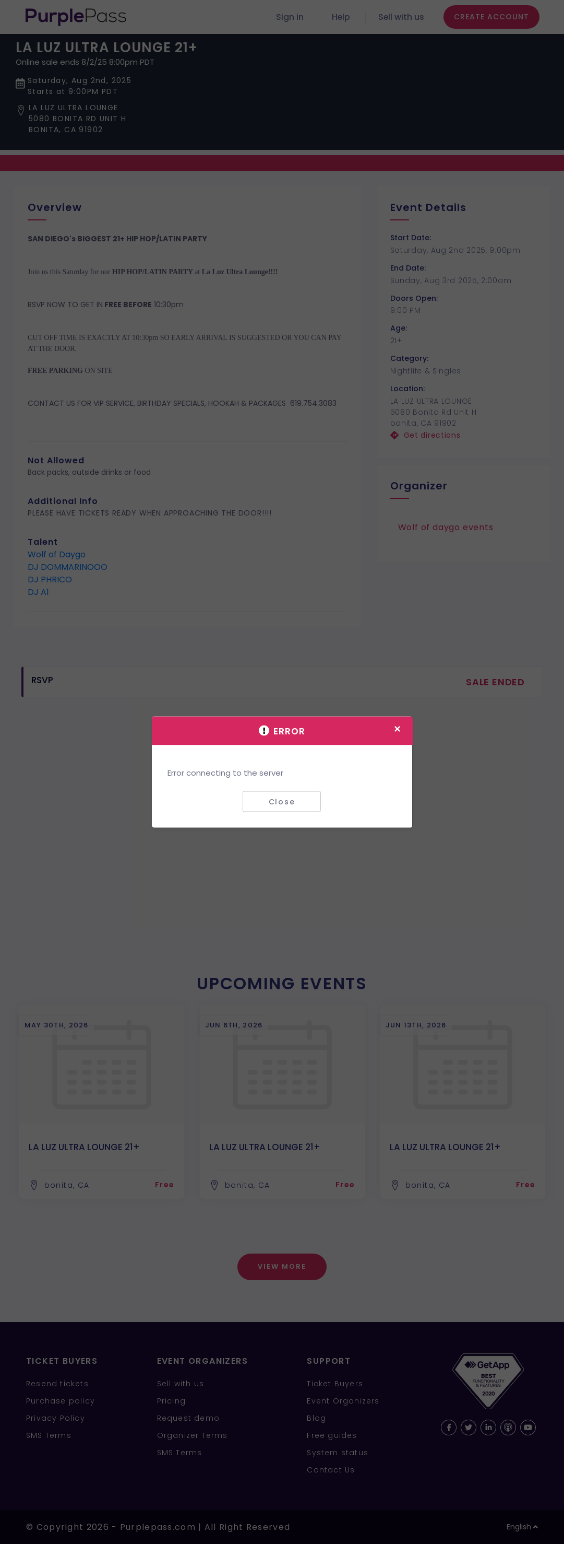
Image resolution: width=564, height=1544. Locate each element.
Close (282, 801)
